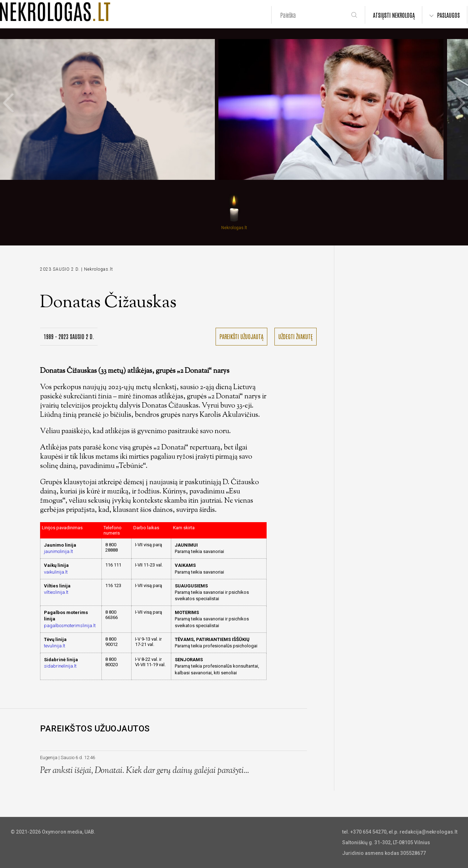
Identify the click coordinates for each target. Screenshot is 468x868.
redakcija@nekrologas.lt (428, 832)
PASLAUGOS (448, 14)
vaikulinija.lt (56, 572)
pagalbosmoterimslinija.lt (70, 625)
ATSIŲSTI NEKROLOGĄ (394, 14)
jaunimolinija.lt (58, 551)
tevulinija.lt (54, 645)
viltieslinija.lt (56, 592)
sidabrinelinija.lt (60, 666)
